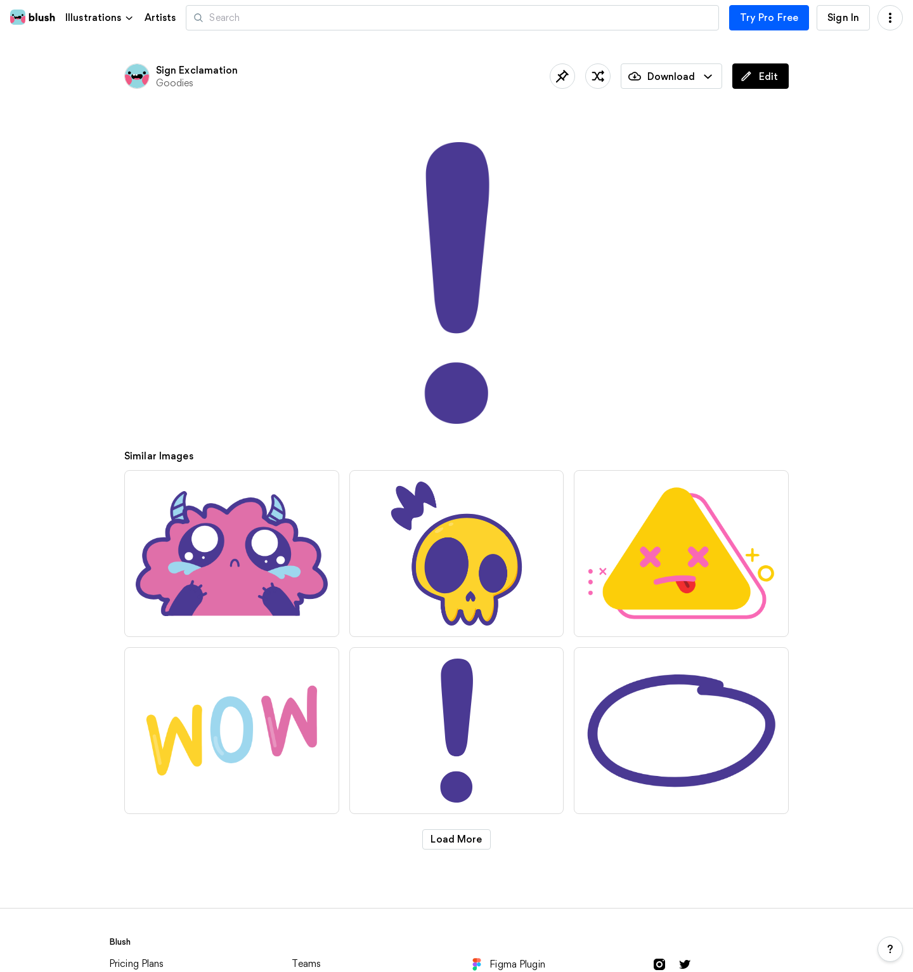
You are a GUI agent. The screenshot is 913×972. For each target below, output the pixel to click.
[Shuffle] (598, 76)
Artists (160, 18)
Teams (306, 963)
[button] (99, 17)
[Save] (562, 76)
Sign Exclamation (197, 70)
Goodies (175, 83)
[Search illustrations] (452, 17)
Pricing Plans (136, 963)
